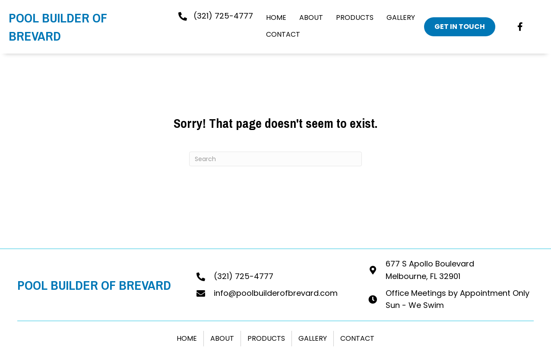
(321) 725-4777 (223, 15)
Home (187, 338)
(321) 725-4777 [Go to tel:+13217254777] (243, 276)
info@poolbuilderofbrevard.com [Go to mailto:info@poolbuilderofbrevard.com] (276, 293)
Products (266, 338)
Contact (357, 338)
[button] (520, 26)
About (222, 338)
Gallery (312, 338)
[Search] (275, 159)
